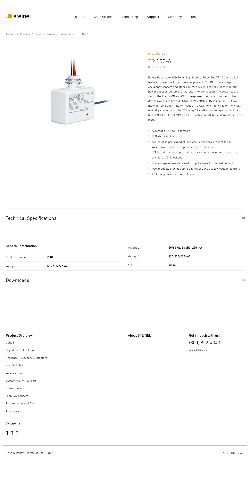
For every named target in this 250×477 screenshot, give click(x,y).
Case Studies (103, 17)
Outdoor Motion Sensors (21, 380)
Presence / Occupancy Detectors (26, 357)
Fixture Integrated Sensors (23, 403)
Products (78, 17)
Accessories (13, 411)
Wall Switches (15, 365)
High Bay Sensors (17, 395)
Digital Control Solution (20, 350)
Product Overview (44, 33)
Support (153, 17)
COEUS (10, 342)
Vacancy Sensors (16, 373)
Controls (10, 33)
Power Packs (66, 33)
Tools (194, 17)
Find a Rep (130, 17)
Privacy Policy (15, 452)
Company (175, 17)
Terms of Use (35, 452)
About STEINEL (139, 335)
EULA (49, 452)
